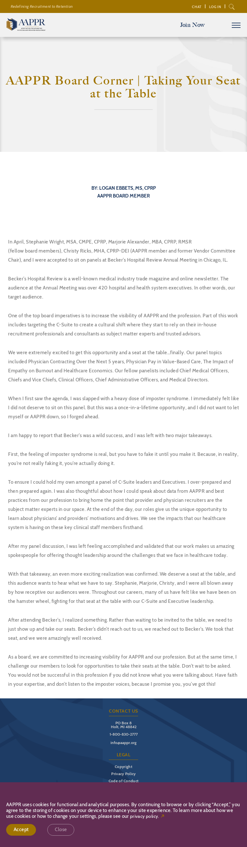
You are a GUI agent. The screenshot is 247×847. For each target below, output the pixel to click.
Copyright (123, 766)
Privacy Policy (123, 773)
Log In (215, 7)
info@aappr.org (123, 742)
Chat (196, 7)
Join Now (192, 24)
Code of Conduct (124, 780)
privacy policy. (144, 816)
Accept (21, 829)
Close (61, 829)
